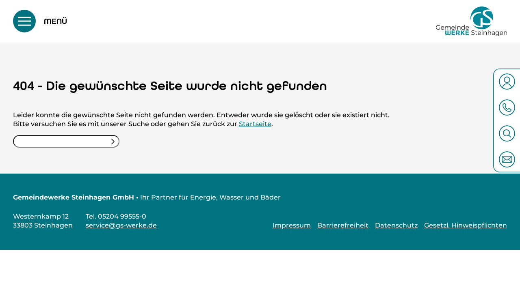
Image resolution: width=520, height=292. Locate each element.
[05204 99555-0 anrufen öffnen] (507, 107)
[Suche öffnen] (507, 133)
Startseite (255, 124)
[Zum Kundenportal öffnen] (507, 81)
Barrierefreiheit (342, 225)
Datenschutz (396, 225)
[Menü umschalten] (40, 21)
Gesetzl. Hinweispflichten (465, 225)
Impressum (292, 225)
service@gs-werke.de (121, 225)
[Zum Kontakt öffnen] (507, 159)
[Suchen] (112, 141)
